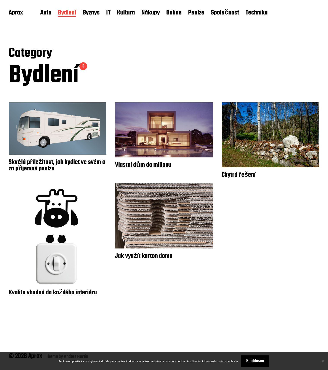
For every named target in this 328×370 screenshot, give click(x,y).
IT (108, 13)
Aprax (16, 13)
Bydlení (67, 13)
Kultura (126, 13)
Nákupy (150, 13)
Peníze (196, 13)
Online (174, 13)
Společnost (225, 13)
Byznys (91, 13)
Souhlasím (255, 361)
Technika (257, 13)
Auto (45, 13)
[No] (322, 361)
